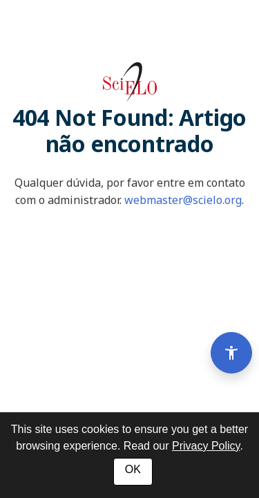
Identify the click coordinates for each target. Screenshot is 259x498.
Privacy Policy (206, 446)
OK (133, 469)
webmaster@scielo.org (183, 200)
